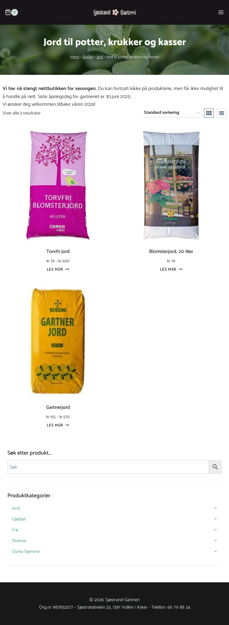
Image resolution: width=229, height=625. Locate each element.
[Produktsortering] (171, 113)
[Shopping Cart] (10, 12)
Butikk (88, 57)
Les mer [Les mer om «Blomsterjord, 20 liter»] (171, 269)
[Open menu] (221, 12)
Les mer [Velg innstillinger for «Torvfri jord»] (58, 269)
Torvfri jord (58, 251)
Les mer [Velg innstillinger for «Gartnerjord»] (58, 425)
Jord (100, 57)
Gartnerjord (58, 407)
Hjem (74, 57)
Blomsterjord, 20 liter (171, 251)
